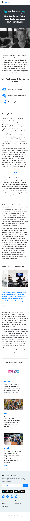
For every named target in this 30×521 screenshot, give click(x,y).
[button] (25, 485)
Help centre (5, 506)
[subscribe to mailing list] (12, 485)
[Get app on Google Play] (7, 491)
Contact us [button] (5, 501)
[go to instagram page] (12, 496)
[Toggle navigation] (26, 2)
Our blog (4, 503)
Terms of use (18, 501)
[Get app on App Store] (19, 491)
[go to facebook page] (3, 496)
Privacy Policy (19, 503)
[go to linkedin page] (16, 496)
